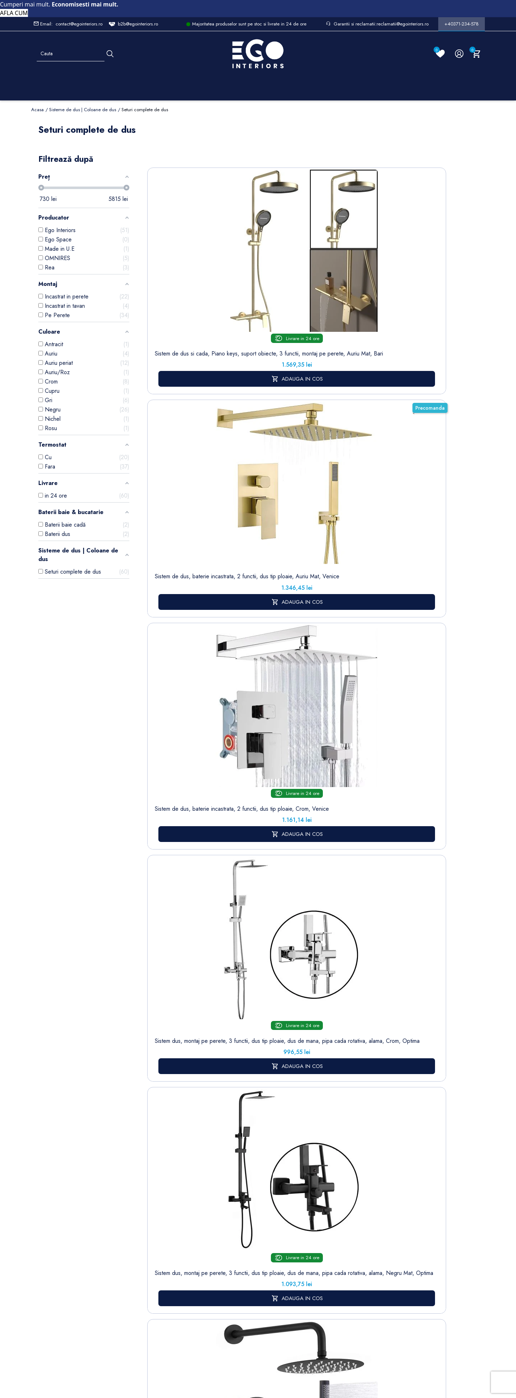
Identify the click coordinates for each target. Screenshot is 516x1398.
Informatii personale (299, 1171)
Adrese (285, 1204)
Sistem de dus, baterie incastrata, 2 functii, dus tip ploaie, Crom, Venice (297, 275)
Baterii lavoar (158, 1192)
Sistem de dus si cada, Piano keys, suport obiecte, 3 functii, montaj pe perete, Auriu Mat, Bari (175, 279)
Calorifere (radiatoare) (157, 1302)
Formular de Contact (326, 1350)
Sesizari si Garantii (243, 1255)
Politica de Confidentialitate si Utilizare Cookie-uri (206, 1204)
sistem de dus (166, 933)
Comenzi (286, 1182)
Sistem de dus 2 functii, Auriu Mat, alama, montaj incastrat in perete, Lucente (235, 633)
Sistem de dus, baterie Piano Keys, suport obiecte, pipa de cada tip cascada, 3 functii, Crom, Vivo (357, 809)
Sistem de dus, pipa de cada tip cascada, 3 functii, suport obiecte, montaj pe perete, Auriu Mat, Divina (236, 806)
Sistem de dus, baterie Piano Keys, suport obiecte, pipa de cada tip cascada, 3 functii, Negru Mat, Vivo (418, 809)
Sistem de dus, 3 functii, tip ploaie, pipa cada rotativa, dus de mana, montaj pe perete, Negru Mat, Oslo (418, 637)
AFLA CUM (14, 13)
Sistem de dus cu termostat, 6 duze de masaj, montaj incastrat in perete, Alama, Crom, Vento (357, 637)
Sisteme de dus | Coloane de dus (158, 1254)
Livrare (239, 1171)
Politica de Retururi (244, 1236)
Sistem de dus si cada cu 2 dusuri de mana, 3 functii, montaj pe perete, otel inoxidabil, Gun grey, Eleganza (357, 461)
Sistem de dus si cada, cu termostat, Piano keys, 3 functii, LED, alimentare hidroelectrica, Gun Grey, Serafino (296, 465)
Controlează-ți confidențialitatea (258, 1334)
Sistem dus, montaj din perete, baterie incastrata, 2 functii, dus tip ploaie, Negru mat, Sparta (175, 461)
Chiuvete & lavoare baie (158, 1227)
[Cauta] (110, 53)
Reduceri (242, 1309)
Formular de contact (202, 1243)
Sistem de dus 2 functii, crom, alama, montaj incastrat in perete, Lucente (296, 630)
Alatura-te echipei (242, 1294)
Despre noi (245, 1201)
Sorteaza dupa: (339, 163)
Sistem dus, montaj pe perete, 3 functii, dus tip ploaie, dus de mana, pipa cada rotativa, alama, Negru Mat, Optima (418, 286)
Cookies (198, 1228)
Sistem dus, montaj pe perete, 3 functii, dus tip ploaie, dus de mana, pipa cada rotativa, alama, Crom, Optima (357, 282)
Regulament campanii (245, 1274)
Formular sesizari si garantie (98, 1229)
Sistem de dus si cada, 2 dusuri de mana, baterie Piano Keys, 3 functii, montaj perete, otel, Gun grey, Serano (418, 465)
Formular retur (66, 1212)
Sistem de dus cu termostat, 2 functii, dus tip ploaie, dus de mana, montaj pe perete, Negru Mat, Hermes (236, 461)
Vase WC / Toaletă (157, 1282)
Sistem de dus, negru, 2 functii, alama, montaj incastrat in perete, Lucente (175, 630)
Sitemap (153, 1181)
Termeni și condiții (243, 1186)
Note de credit (293, 1193)
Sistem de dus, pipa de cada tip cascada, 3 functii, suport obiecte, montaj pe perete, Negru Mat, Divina (175, 809)
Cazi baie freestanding (158, 1208)
